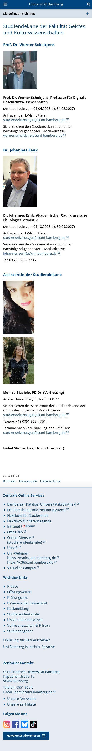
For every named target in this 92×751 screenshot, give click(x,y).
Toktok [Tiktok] (33, 724)
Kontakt (9, 481)
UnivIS (12, 547)
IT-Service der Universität (27, 603)
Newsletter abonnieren (23, 736)
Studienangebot (20, 631)
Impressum (28, 481)
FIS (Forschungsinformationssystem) (36, 510)
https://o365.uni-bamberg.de (30, 562)
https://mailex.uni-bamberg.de (31, 558)
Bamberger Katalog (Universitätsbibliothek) (41, 504)
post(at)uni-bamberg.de (34, 692)
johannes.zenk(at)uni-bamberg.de (30, 253)
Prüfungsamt (17, 597)
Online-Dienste (19, 537)
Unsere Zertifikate (21, 704)
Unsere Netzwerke (21, 698)
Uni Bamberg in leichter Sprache (29, 646)
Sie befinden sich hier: (19, 14)
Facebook (15, 724)
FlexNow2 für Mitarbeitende (29, 521)
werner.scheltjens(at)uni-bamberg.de (32, 135)
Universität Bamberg (46, 4)
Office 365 (15, 532)
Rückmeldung (18, 608)
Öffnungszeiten (19, 592)
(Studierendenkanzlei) (24, 542)
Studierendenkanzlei (23, 614)
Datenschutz (50, 481)
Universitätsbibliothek (24, 619)
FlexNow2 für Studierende (27, 515)
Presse (12, 586)
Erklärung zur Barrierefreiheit (26, 640)
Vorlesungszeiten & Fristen (28, 625)
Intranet (13, 526)
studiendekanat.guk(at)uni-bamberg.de (34, 120)
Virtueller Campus (21, 568)
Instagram (6, 724)
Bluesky (24, 724)
